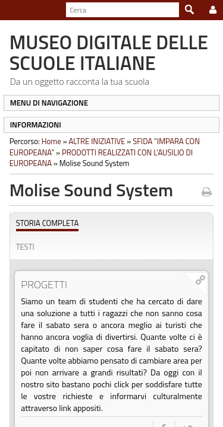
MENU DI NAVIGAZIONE (46, 103)
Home (48, 141)
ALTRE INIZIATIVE (93, 141)
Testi (21, 247)
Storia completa (44, 223)
